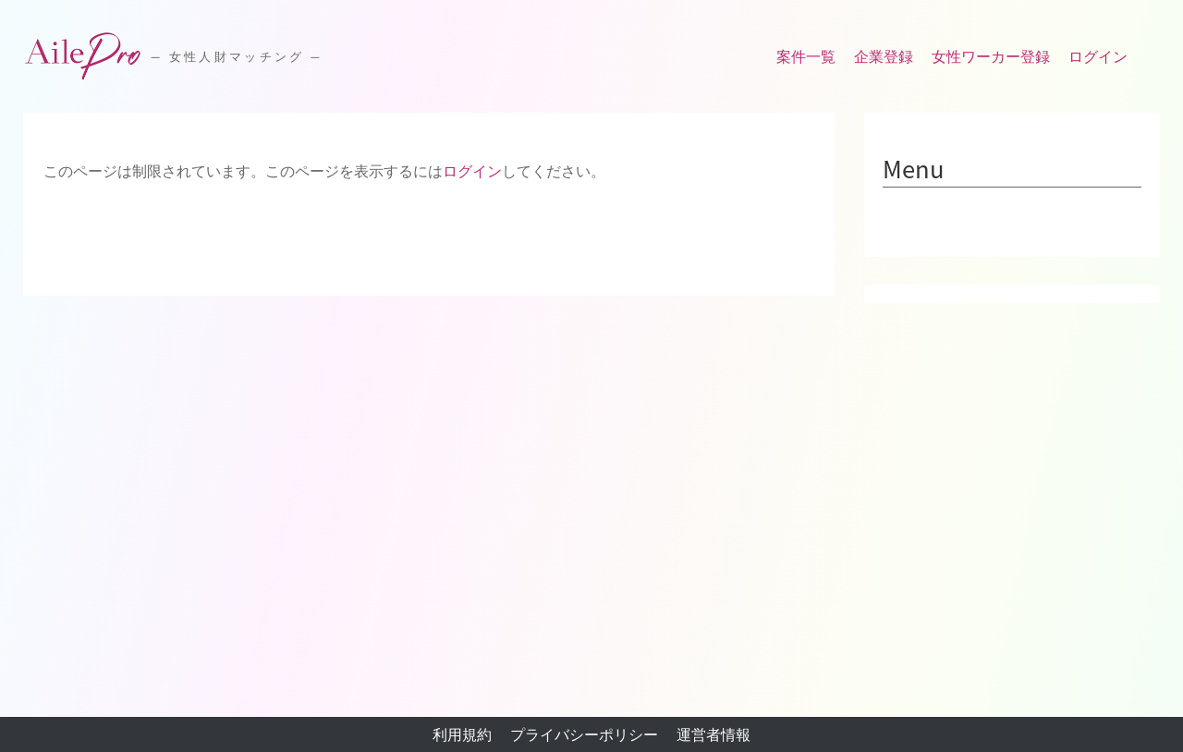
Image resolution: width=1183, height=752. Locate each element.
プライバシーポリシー (584, 735)
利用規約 (462, 735)
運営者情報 (713, 735)
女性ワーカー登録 (991, 57)
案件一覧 (805, 57)
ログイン (1098, 57)
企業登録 (883, 57)
